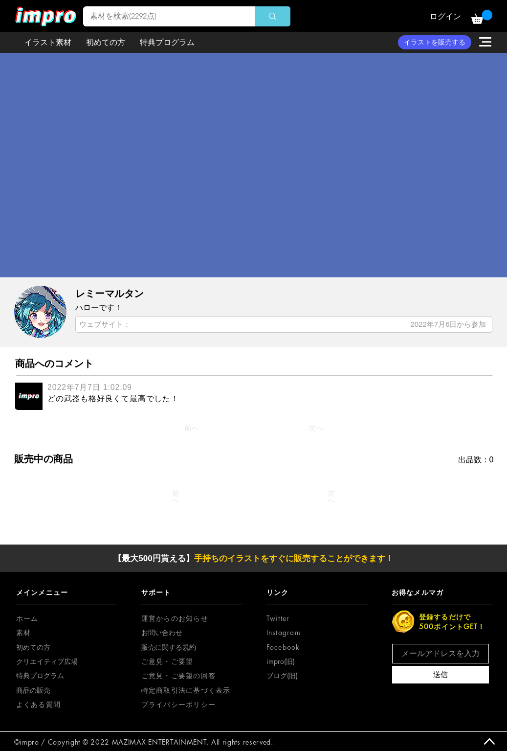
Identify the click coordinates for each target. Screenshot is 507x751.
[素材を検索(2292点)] (162, 16)
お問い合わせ (161, 632)
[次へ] (316, 428)
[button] (481, 17)
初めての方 (33, 647)
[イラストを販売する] (434, 42)
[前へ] (191, 428)
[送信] (440, 674)
